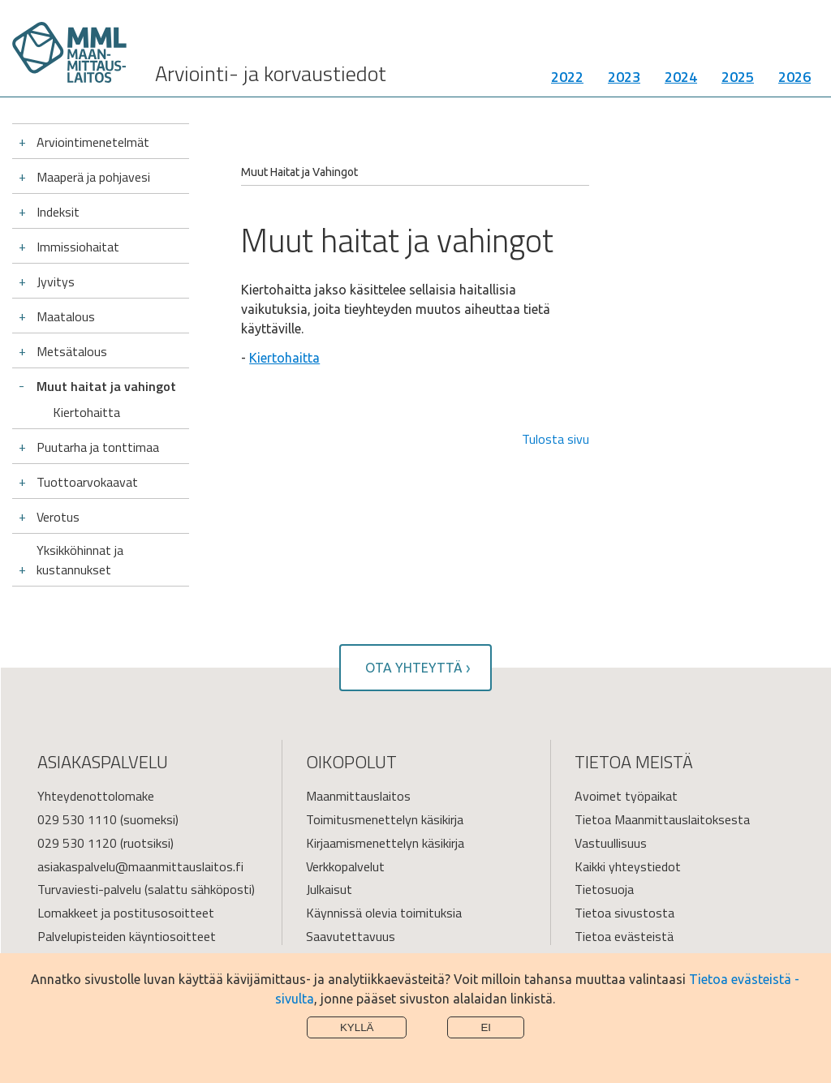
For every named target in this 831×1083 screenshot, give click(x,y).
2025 (737, 77)
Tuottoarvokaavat (87, 482)
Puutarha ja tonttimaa (98, 447)
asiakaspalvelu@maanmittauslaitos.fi (140, 866)
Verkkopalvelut (345, 866)
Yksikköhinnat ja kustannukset (80, 559)
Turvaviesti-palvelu (89, 889)
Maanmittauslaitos (358, 796)
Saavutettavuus (350, 936)
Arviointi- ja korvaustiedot (270, 73)
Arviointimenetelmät (93, 142)
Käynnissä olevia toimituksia (384, 912)
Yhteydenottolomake (95, 796)
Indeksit (58, 211)
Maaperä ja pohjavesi (93, 177)
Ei (485, 1027)
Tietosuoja (604, 889)
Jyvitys (56, 281)
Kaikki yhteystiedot (628, 866)
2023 (624, 77)
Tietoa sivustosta (624, 912)
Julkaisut (329, 889)
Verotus (58, 516)
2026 (794, 77)
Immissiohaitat (78, 246)
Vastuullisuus (611, 843)
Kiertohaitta (86, 412)
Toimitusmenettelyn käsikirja (384, 819)
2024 (681, 77)
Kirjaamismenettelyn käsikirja (385, 843)
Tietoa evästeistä (624, 936)
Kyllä (357, 1027)
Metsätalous (72, 351)
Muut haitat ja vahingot (106, 386)
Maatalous (66, 316)
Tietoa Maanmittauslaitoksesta (662, 819)
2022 (567, 77)
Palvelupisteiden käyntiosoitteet (126, 936)
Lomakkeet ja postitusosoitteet (125, 912)
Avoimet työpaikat (626, 796)
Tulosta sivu (555, 439)
